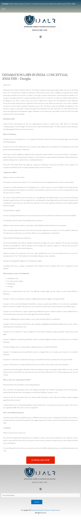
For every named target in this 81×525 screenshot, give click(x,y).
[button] (40, 37)
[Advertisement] (40, 54)
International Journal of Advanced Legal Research (46, 510)
